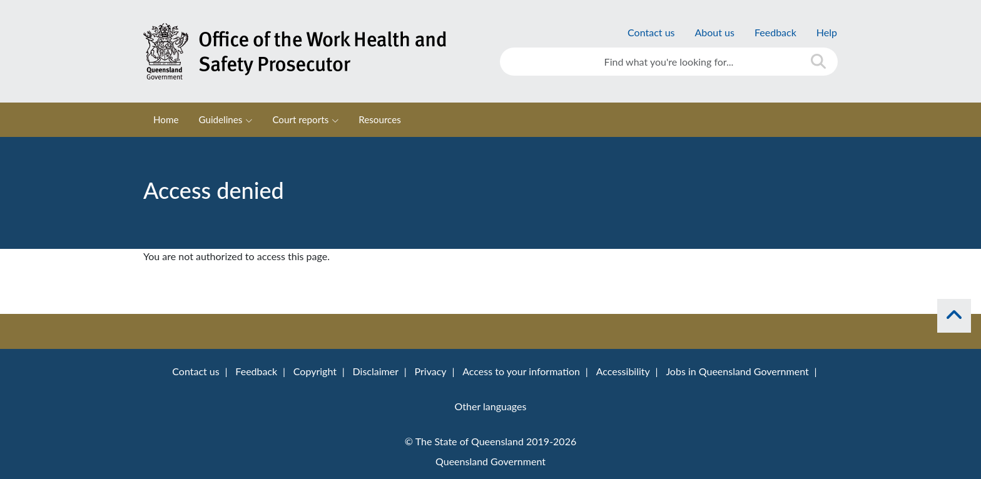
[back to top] (954, 316)
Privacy (431, 371)
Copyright (315, 371)
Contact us (651, 32)
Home (165, 119)
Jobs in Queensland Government (737, 371)
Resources (379, 119)
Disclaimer (376, 371)
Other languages (491, 406)
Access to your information (521, 371)
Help (826, 32)
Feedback (775, 32)
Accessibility (623, 371)
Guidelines (220, 119)
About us (714, 32)
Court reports (300, 119)
